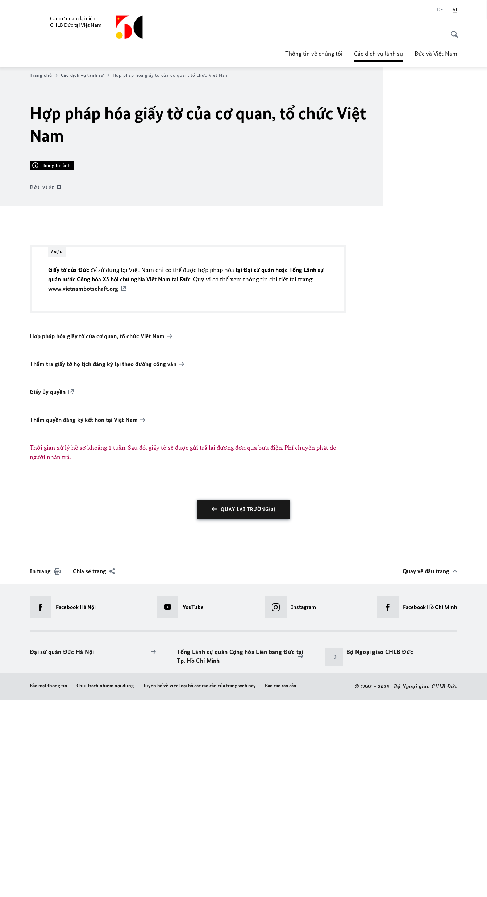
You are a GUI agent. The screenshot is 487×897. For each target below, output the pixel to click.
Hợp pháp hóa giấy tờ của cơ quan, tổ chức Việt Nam (97, 533)
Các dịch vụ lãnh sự (378, 54)
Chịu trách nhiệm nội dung (105, 883)
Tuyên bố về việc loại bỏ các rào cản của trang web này (199, 883)
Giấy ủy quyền (48, 589)
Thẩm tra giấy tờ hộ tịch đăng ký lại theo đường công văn (103, 561)
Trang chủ (44, 75)
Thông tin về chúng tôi (313, 53)
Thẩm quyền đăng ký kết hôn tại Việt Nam (84, 617)
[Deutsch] (440, 9)
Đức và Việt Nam (436, 53)
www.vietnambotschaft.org (83, 486)
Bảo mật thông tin (48, 883)
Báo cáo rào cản (280, 883)
